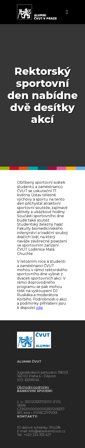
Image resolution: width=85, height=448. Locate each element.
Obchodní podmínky (33, 387)
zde (39, 307)
